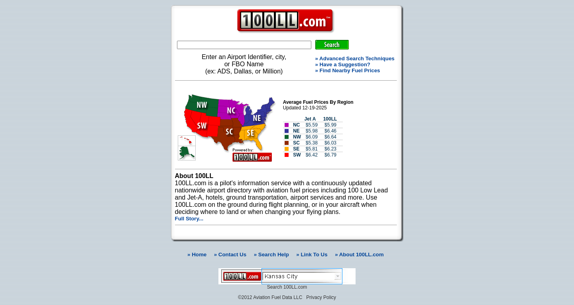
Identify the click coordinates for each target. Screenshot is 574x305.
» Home (196, 254)
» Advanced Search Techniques (355, 58)
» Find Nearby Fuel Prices (347, 70)
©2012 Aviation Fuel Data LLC (270, 297)
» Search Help (271, 254)
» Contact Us (230, 254)
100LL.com (295, 287)
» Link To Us (311, 254)
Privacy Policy (321, 297)
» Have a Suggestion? (343, 64)
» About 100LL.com (359, 254)
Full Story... (189, 219)
